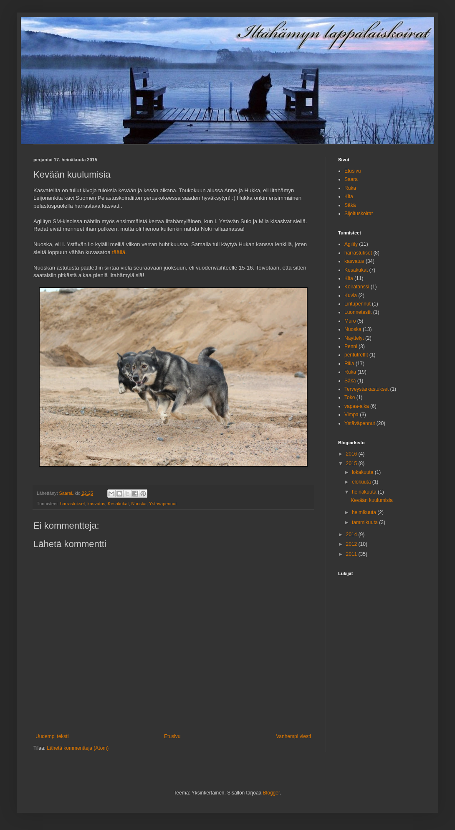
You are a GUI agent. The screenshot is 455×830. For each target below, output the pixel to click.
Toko (349, 397)
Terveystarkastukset (366, 389)
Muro (350, 321)
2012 (352, 544)
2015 (352, 463)
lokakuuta (363, 472)
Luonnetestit (358, 312)
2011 (352, 554)
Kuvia (350, 295)
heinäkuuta (365, 492)
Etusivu (172, 736)
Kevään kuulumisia (372, 500)
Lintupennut (357, 304)
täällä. (119, 252)
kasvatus (96, 503)
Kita (348, 196)
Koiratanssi (356, 287)
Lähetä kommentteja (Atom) (78, 748)
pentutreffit (356, 355)
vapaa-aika (356, 406)
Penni (350, 346)
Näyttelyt (354, 338)
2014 (352, 534)
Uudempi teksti (51, 736)
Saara (351, 179)
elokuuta (362, 482)
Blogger (271, 793)
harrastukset (72, 503)
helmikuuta (364, 512)
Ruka (350, 188)
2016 (352, 454)
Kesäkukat (118, 503)
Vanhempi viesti (293, 736)
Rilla (349, 364)
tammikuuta (365, 522)
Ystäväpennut (163, 503)
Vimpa (351, 415)
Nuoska (139, 503)
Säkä (350, 205)
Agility (351, 244)
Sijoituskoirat (358, 213)
